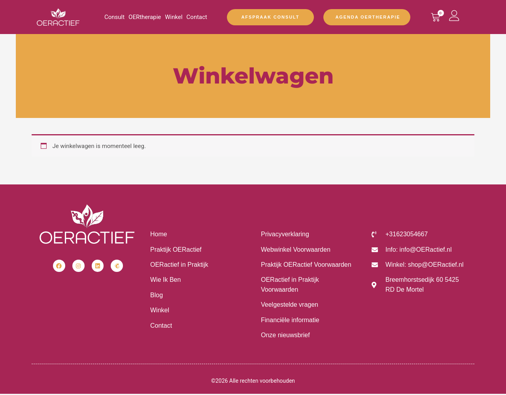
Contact (197, 17)
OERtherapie (144, 17)
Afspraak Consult (271, 17)
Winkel (173, 17)
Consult (114, 17)
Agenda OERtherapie (367, 17)
